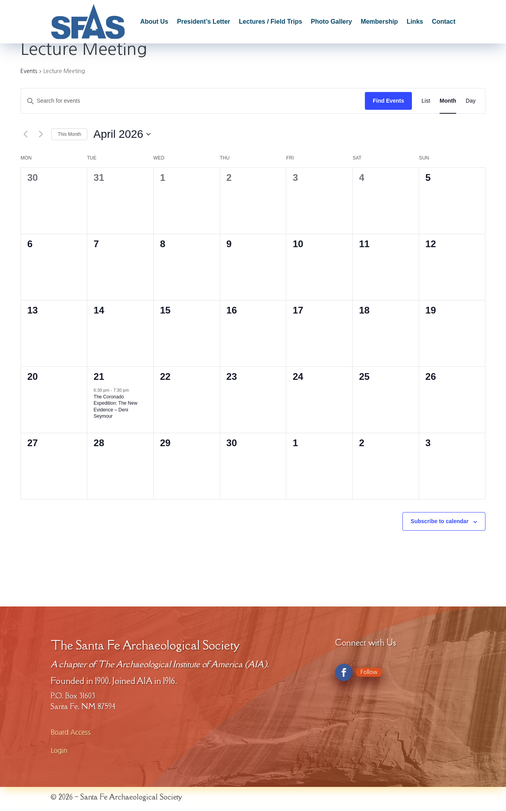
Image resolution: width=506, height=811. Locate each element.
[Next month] (40, 134)
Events (29, 71)
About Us (154, 21)
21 (99, 376)
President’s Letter (203, 21)
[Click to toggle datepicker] (122, 134)
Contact (443, 21)
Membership (379, 21)
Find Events (388, 101)
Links (415, 21)
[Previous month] (25, 134)
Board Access (71, 732)
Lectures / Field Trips (270, 21)
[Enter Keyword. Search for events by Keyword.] (193, 100)
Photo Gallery (331, 21)
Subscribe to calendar (439, 521)
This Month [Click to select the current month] (69, 134)
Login (59, 750)
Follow (369, 672)
